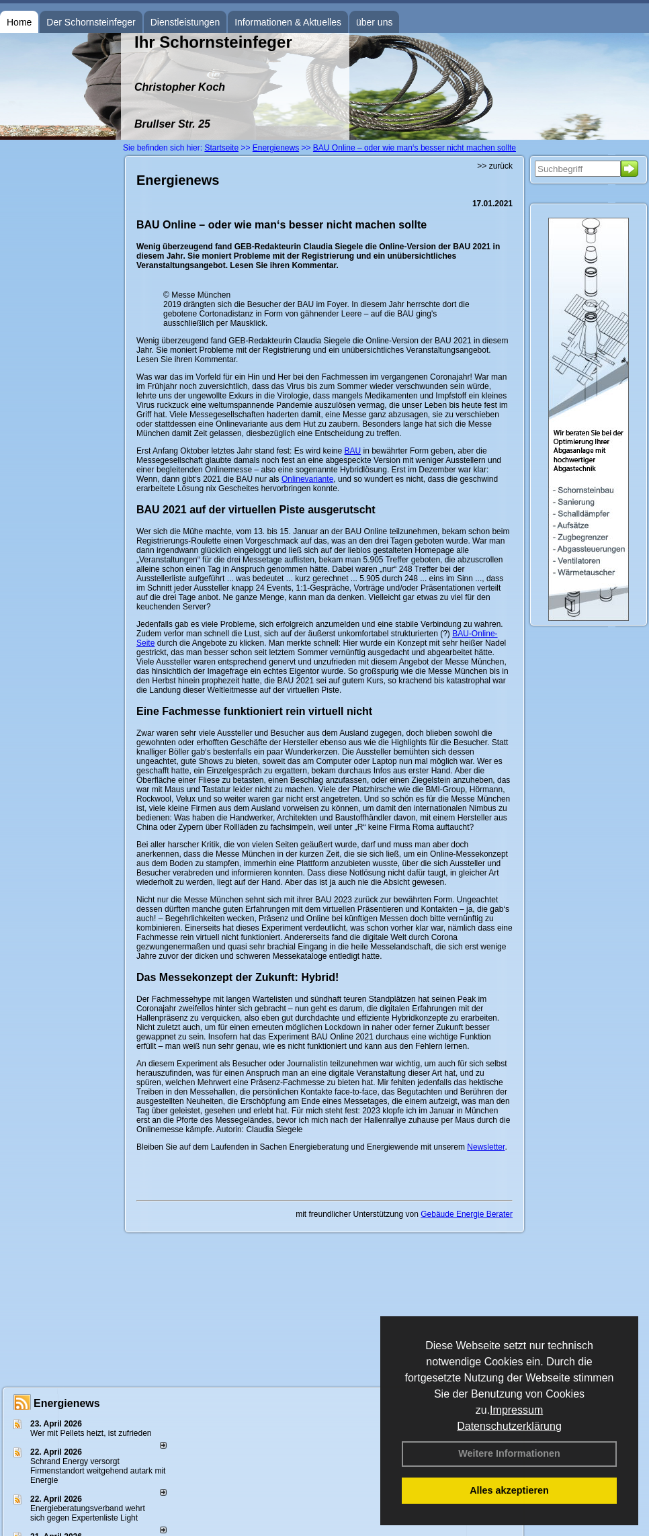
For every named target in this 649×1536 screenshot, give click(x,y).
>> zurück (495, 166)
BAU (352, 451)
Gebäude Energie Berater (467, 1214)
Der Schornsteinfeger (90, 22)
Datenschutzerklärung (509, 1426)
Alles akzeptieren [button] (509, 1490)
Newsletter (486, 1147)
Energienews (67, 1403)
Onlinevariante (307, 479)
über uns (374, 22)
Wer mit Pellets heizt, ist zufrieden (91, 1433)
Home (19, 22)
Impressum (516, 1410)
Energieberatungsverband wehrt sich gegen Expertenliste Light (87, 1513)
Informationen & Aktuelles (287, 22)
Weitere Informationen (509, 1453)
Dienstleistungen (185, 22)
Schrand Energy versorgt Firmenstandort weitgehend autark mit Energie (97, 1471)
